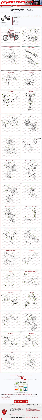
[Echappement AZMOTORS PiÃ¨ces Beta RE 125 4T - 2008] (31, 258)
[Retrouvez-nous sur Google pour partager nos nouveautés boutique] (21, 401)
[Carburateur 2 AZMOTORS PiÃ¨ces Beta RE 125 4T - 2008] (10, 100)
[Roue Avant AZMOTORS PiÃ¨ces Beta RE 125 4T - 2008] (31, 341)
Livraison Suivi (15, 380)
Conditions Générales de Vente (32, 413)
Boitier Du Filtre (16, 22)
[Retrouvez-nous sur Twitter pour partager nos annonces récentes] (18, 401)
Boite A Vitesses (16, 21)
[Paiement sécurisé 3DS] (21, 388)
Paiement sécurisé (21, 376)
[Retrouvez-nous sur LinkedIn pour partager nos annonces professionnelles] (27, 401)
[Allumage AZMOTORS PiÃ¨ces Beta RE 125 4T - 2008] (10, 56)
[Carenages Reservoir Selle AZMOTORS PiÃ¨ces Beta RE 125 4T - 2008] (10, 124)
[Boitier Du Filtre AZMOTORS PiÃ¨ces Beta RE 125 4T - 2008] (10, 80)
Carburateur (15, 24)
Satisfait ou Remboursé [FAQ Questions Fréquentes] (8, 394)
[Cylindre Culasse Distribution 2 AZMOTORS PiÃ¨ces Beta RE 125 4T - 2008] (31, 216)
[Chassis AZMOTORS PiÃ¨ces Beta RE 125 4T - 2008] (31, 145)
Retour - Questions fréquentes (31, 409)
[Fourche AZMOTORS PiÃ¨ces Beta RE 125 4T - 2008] (10, 280)
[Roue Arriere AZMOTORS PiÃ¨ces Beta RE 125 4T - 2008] (10, 342)
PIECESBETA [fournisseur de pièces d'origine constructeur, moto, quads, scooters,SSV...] (28, 417)
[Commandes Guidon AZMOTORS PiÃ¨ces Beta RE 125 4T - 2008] (31, 192)
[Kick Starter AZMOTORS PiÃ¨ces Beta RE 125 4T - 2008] (31, 321)
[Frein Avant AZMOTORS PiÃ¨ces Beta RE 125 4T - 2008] (31, 301)
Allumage (15, 20)
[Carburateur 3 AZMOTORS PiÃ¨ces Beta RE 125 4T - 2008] (31, 102)
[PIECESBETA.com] (16, 7)
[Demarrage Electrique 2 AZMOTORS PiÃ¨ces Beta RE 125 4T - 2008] (10, 260)
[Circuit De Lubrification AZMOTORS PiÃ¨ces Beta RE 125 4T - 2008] (10, 171)
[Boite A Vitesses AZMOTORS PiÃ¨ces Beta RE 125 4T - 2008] (31, 58)
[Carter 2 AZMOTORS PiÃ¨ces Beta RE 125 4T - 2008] (10, 148)
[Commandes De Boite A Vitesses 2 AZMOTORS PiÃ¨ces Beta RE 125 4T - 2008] (10, 194)
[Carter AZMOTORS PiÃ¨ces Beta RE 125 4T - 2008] (31, 125)
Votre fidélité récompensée (6, 398)
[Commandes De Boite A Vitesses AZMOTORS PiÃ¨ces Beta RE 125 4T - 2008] (31, 171)
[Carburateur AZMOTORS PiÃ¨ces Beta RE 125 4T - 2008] (31, 81)
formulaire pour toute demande (18, 414)
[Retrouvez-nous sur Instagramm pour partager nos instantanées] (24, 401)
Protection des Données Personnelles (33, 410)
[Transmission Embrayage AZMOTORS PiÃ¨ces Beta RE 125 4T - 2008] (10, 362)
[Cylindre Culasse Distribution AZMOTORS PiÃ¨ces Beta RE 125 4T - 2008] (10, 217)
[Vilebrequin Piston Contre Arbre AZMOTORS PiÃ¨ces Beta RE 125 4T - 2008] (31, 362)
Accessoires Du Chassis (18, 18)
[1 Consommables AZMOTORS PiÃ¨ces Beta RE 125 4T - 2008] (10, 36)
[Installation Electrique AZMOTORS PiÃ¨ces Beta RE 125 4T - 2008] (10, 320)
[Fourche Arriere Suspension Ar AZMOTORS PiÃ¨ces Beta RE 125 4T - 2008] (31, 279)
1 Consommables (16, 17)
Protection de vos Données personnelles (25, 394)
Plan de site (39, 415)
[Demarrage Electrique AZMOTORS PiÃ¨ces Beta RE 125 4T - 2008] (31, 239)
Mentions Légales (29, 411)
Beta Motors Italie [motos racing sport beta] (35, 417)
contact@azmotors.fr (13, 413)
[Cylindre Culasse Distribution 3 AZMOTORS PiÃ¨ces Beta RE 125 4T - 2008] (10, 239)
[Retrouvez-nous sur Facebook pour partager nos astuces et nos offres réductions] (15, 401)
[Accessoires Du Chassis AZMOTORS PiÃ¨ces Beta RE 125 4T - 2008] (31, 37)
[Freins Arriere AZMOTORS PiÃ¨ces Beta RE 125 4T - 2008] (10, 300)
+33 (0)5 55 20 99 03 (17, 408)
